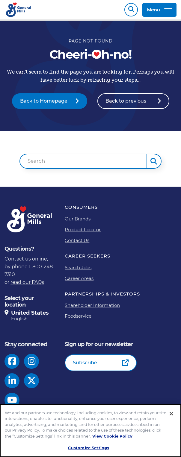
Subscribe (85, 365)
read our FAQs (27, 285)
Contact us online (25, 262)
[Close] (171, 413)
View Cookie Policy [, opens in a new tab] (112, 436)
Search (131, 11)
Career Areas (79, 281)
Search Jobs (78, 270)
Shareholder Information (92, 308)
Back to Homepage (43, 104)
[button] (154, 164)
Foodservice (78, 319)
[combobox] (83, 164)
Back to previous (125, 104)
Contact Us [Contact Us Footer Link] (77, 243)
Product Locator (83, 232)
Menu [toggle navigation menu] (159, 11)
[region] (90, 430)
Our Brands (77, 222)
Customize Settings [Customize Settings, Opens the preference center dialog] (88, 447)
